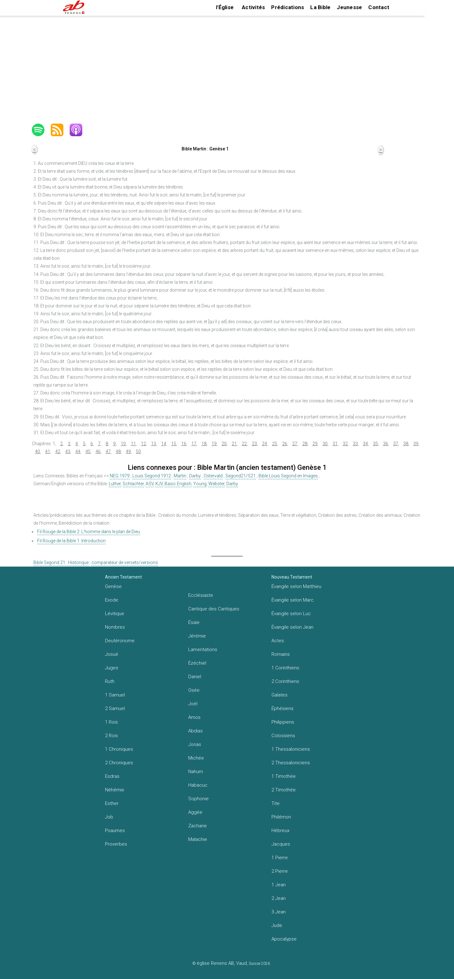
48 (118, 451)
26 (284, 443)
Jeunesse (349, 7)
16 (183, 443)
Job (109, 817)
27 (294, 443)
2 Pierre (279, 871)
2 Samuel (115, 708)
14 (163, 443)
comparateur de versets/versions (124, 562)
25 (274, 443)
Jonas (194, 744)
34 (365, 443)
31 (335, 443)
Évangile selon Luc (291, 613)
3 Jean (278, 912)
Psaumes (115, 830)
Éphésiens (282, 708)
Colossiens (283, 735)
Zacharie (197, 826)
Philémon (281, 817)
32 (345, 443)
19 (214, 443)
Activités (253, 7)
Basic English (178, 483)
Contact (378, 7)
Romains (280, 654)
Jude (276, 925)
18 (204, 443)
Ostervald (213, 475)
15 (173, 443)
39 (415, 443)
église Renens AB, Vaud (222, 963)
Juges (111, 668)
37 (395, 443)
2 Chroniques (119, 763)
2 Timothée (283, 790)
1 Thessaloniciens (290, 749)
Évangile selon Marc (292, 600)
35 (375, 443)
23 (254, 443)
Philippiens (282, 722)
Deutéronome (120, 641)
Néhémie (114, 790)
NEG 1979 (120, 475)
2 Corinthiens (285, 681)
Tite (275, 803)
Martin (180, 475)
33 (355, 443)
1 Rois (111, 722)
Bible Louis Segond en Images (288, 475)
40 (37, 451)
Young (200, 483)
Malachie (197, 839)
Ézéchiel (197, 663)
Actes (277, 641)
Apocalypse (284, 939)
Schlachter (133, 483)
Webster (216, 483)
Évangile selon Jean (292, 627)
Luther (115, 483)
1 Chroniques (119, 749)
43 (67, 451)
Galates (279, 695)
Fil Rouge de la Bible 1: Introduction (71, 540)
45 (87, 451)
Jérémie (197, 636)
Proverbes (116, 844)
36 (385, 443)
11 (133, 443)
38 (405, 443)
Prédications (287, 7)
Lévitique (114, 613)
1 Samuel (115, 695)
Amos (194, 717)
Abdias (195, 731)
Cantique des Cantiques (213, 609)
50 (138, 451)
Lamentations (202, 649)
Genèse (113, 586)
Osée (194, 690)
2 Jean (278, 898)
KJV (159, 483)
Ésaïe (194, 622)
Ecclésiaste (200, 595)
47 (108, 451)
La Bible (320, 7)
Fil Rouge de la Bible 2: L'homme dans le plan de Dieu (88, 531)
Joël (192, 704)
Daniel (194, 676)
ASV (150, 483)
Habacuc (197, 785)
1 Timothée (283, 776)
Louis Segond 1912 (151, 475)
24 (264, 443)
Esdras (112, 776)
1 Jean (278, 885)
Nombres (115, 627)
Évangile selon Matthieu (296, 586)
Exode (111, 600)
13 (153, 443)
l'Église (225, 7)
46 (98, 451)
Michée (196, 758)
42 (57, 451)
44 (77, 451)
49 (128, 451)
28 (304, 443)
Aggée (195, 812)
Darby (195, 475)
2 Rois (111, 735)
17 (193, 443)
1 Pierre (279, 857)
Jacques (280, 844)
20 (224, 443)
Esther (112, 803)
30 (325, 443)
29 (314, 443)
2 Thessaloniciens (290, 763)
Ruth (109, 681)
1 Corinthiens (285, 668)
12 (143, 443)
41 (47, 451)
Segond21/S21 (240, 475)
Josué (111, 654)
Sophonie (198, 798)
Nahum (195, 771)
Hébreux (280, 830)
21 (234, 443)
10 (123, 443)
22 (244, 443)
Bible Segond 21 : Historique (61, 562)
